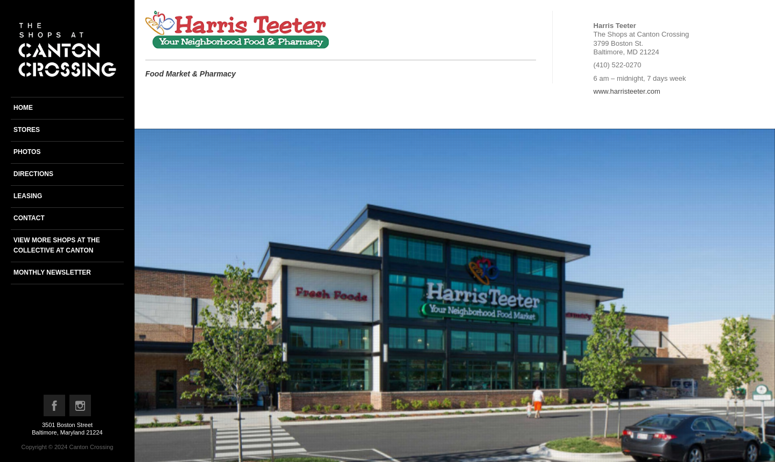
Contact (29, 218)
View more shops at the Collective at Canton (56, 245)
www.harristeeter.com (627, 91)
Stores (26, 130)
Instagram (80, 408)
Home (23, 107)
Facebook (55, 408)
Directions (33, 174)
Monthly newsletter (52, 272)
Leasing (27, 196)
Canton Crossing (91, 447)
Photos (26, 152)
